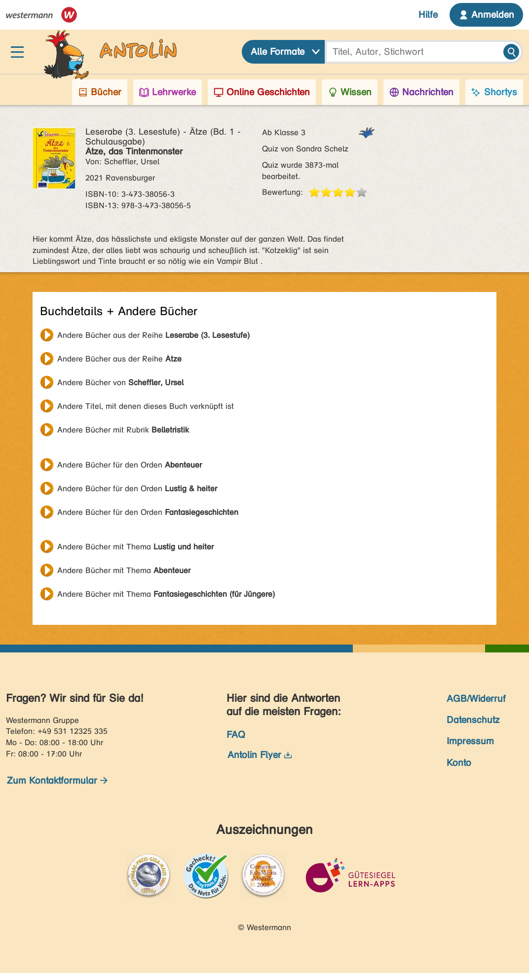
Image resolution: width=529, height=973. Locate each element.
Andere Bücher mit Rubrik (123, 429)
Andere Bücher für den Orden (129, 464)
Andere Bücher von (120, 382)
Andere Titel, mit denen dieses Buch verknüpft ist (145, 406)
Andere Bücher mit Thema (135, 546)
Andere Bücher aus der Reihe (153, 335)
